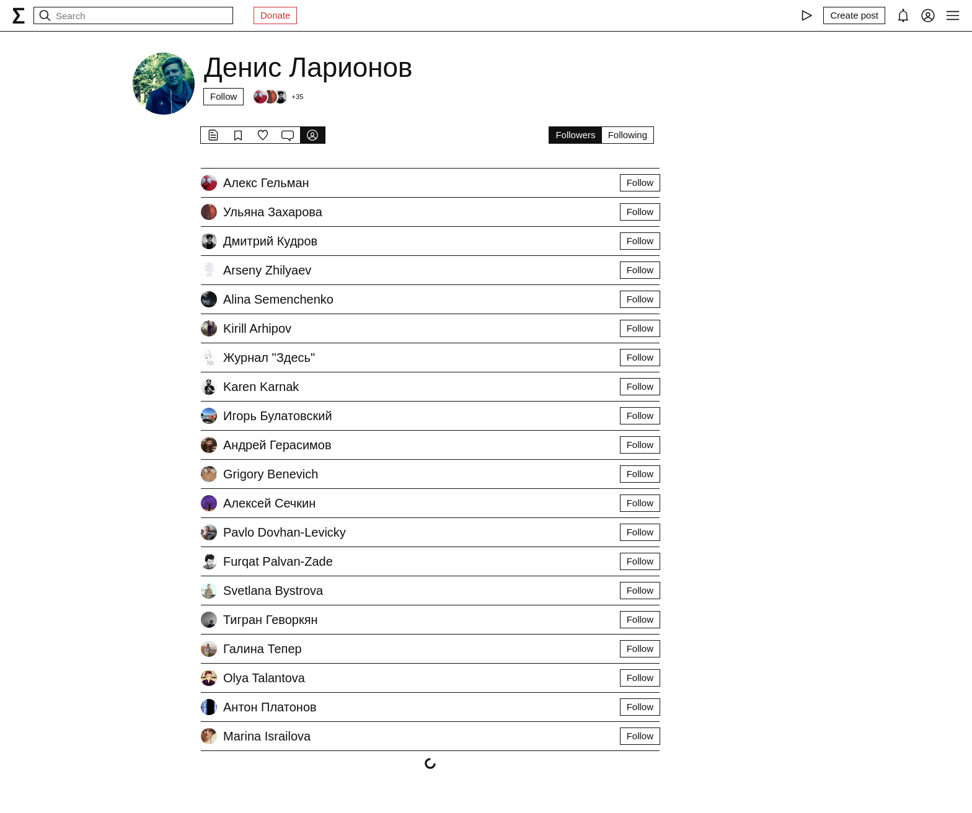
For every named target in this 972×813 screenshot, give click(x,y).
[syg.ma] (18, 15)
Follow (223, 96)
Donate (275, 15)
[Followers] (277, 97)
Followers (575, 135)
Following (627, 135)
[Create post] (854, 15)
